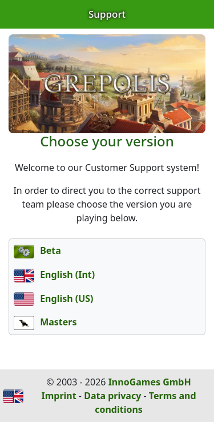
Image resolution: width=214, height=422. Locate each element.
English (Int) (54, 274)
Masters (45, 322)
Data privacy (112, 395)
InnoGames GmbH (149, 382)
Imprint (58, 395)
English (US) (54, 298)
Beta (37, 250)
